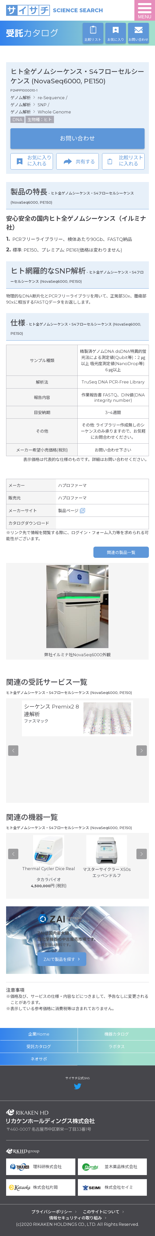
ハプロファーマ (72, 485)
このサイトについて (101, 1211)
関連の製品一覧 (121, 552)
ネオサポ (39, 1059)
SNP (42, 104)
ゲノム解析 (20, 97)
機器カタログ (116, 1034)
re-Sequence (51, 97)
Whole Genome (54, 111)
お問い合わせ (77, 138)
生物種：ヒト (39, 119)
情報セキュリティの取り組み (75, 1217)
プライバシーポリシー (51, 1211)
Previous (13, 750)
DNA (17, 119)
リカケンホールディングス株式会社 (50, 1116)
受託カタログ (50, 33)
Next (141, 750)
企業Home (38, 1034)
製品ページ (68, 510)
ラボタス (116, 1046)
